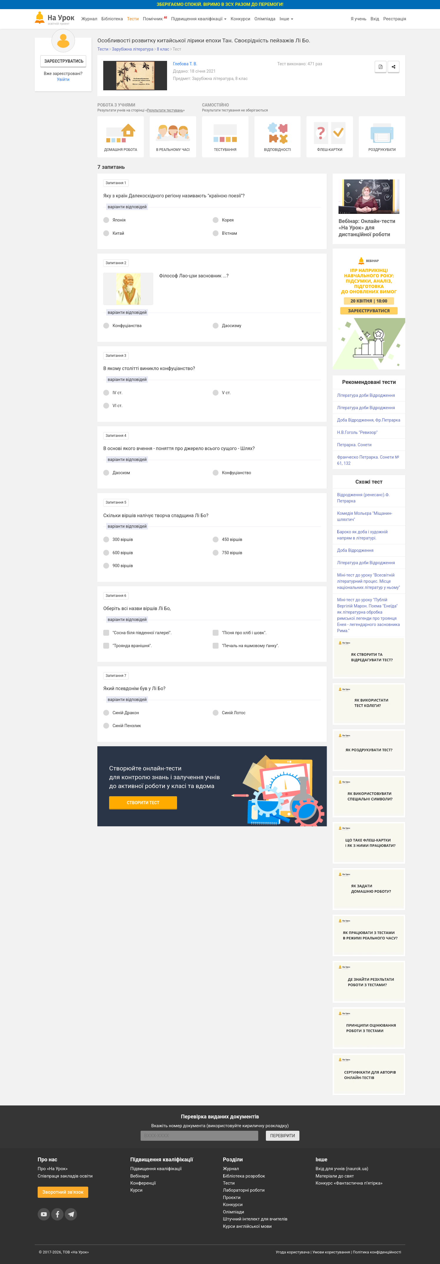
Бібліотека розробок (244, 1176)
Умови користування (331, 1252)
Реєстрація (394, 18)
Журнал (89, 18)
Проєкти (232, 1197)
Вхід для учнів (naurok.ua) (342, 1168)
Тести (133, 18)
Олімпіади (233, 1212)
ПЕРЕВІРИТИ (282, 1135)
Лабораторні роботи (244, 1190)
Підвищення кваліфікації (198, 18)
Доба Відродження (355, 550)
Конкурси (240, 18)
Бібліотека (112, 18)
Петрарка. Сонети (354, 444)
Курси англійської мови (247, 1226)
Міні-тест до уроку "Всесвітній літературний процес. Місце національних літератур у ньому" (368, 581)
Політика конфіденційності (377, 1252)
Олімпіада (264, 18)
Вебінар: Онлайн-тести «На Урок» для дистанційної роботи (367, 228)
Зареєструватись (64, 61)
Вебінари (139, 1176)
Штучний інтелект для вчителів (255, 1219)
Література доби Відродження (366, 395)
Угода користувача (293, 1252)
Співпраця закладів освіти (65, 1176)
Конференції (143, 1183)
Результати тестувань (165, 110)
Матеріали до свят (335, 1176)
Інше (286, 18)
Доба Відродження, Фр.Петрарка (368, 420)
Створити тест (143, 802)
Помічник (155, 18)
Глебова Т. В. (185, 63)
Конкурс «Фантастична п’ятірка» (349, 1183)
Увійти (63, 79)
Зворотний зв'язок (63, 1192)
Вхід (375, 18)
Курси (136, 1190)
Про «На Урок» (53, 1168)
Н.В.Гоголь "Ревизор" (357, 432)
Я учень (358, 18)
